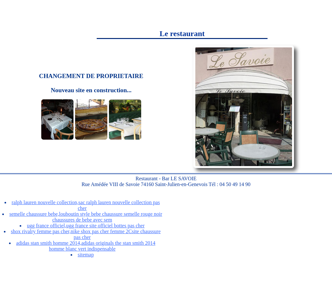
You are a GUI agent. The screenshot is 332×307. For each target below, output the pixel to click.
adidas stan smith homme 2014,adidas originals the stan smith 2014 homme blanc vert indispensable (85, 246)
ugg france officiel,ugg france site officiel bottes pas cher (85, 225)
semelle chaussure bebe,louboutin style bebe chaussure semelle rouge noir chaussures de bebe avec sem (85, 217)
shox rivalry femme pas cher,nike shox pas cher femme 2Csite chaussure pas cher (86, 234)
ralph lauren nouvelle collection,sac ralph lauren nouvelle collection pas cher (86, 205)
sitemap (86, 254)
